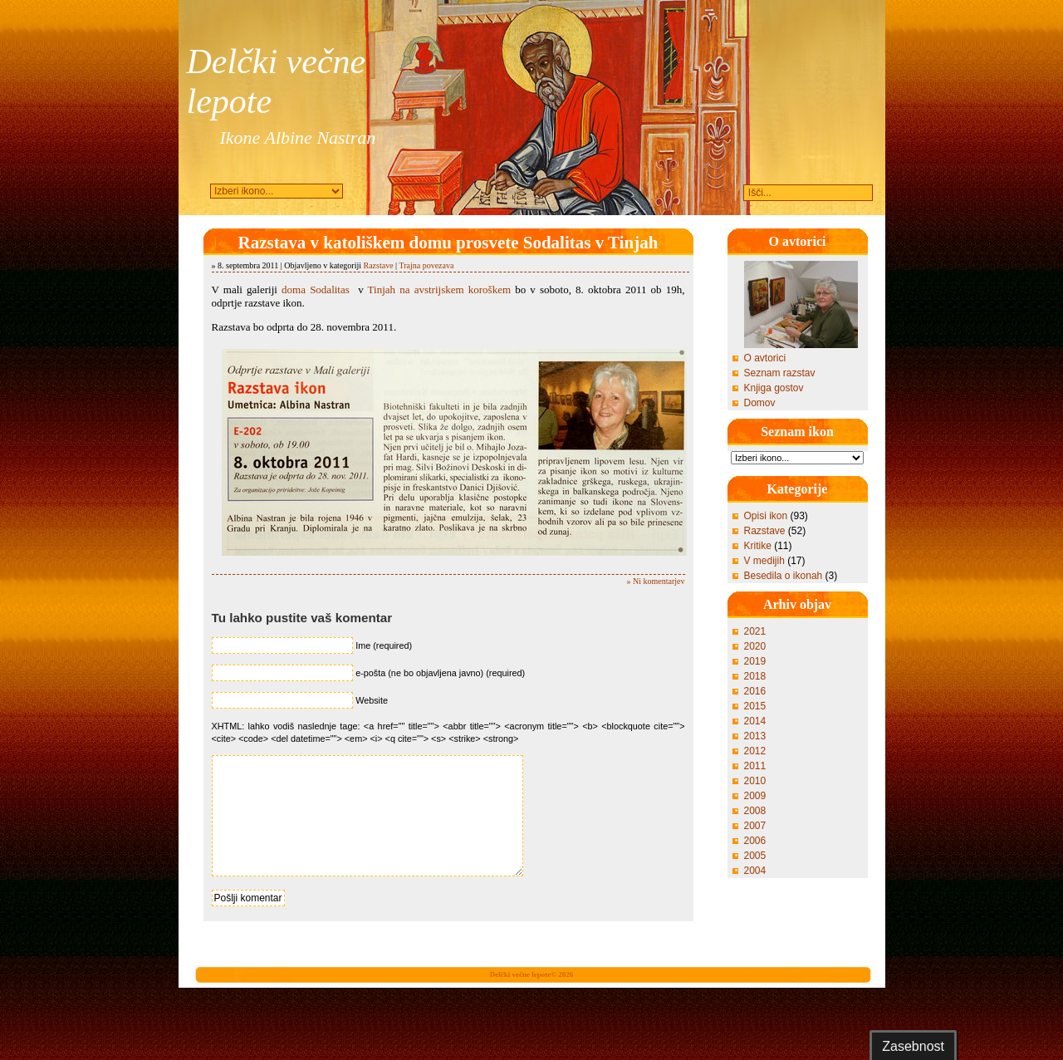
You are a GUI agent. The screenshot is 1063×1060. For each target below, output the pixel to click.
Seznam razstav (780, 373)
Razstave (378, 265)
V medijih (764, 561)
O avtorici (765, 358)
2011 (755, 766)
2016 (755, 691)
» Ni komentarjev (656, 581)
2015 (755, 706)
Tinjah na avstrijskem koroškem (439, 289)
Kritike (758, 546)
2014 (755, 721)
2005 (755, 855)
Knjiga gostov (774, 388)
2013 (755, 736)
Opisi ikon (766, 516)
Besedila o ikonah (783, 576)
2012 (755, 751)
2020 (755, 646)
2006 (755, 841)
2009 (755, 796)
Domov (760, 403)
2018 (755, 676)
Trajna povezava (426, 265)
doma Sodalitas (316, 289)
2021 (755, 631)
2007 (755, 826)
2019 (755, 661)
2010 (755, 781)
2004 (755, 870)
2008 (755, 811)
